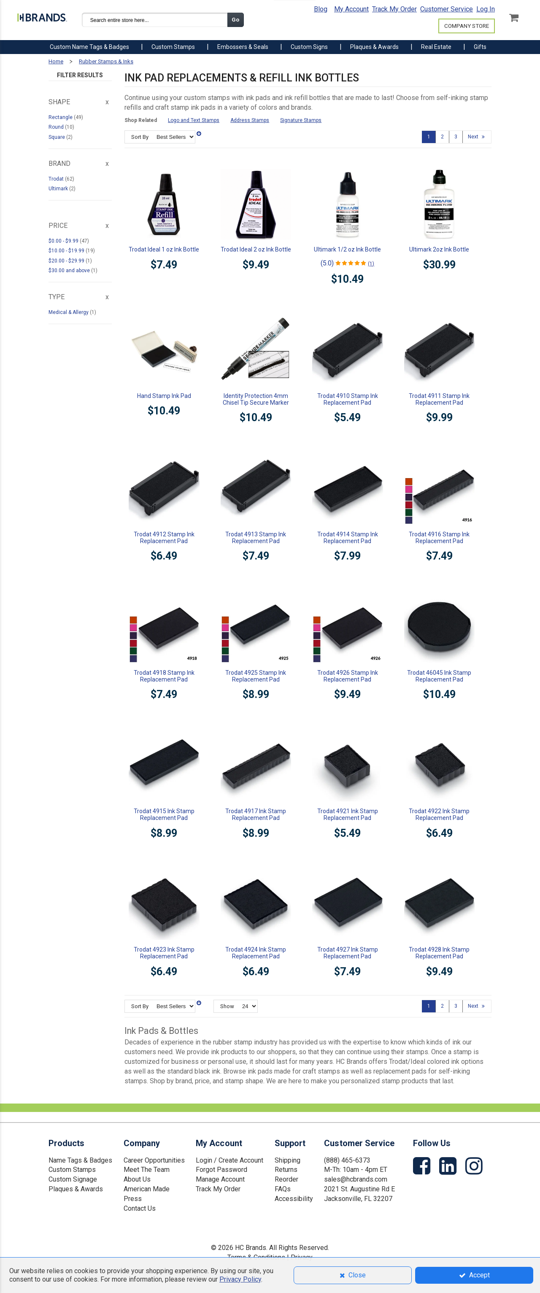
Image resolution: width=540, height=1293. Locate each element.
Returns (286, 1170)
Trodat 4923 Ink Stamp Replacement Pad (164, 953)
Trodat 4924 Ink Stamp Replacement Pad (255, 953)
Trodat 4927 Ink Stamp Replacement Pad (347, 953)
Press (133, 1199)
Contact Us (140, 1208)
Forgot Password (221, 1170)
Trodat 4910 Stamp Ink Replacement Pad (347, 399)
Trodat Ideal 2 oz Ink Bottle (256, 249)
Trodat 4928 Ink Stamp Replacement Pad (439, 953)
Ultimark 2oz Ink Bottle (439, 249)
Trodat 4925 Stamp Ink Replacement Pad (255, 676)
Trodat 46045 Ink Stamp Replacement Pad (439, 676)
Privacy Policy (240, 1279)
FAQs (283, 1189)
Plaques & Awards (76, 1189)
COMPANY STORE (466, 26)
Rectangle (61, 117)
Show (227, 1006)
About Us (137, 1179)
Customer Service (446, 9)
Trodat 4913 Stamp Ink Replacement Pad (255, 537)
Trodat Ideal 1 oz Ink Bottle (164, 249)
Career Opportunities (154, 1160)
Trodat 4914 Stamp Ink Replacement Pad (347, 537)
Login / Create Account (229, 1160)
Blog (320, 9)
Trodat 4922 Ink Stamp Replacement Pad (439, 814)
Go (235, 19)
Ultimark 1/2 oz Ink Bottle (347, 249)
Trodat (57, 179)
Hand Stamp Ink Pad (164, 395)
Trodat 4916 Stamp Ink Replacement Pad (439, 537)
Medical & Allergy (69, 312)
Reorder (286, 1179)
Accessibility (294, 1199)
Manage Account (220, 1179)
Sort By (139, 137)
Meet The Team (147, 1170)
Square (57, 137)
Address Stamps (249, 120)
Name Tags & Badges (80, 1160)
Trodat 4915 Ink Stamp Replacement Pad (164, 814)
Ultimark (59, 189)
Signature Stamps (300, 120)
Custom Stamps (72, 1170)
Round (57, 127)
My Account (351, 9)
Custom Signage (73, 1179)
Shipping (287, 1160)
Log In (485, 9)
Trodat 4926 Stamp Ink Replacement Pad (347, 676)
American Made (147, 1189)
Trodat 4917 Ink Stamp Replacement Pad (255, 814)
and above (70, 270)
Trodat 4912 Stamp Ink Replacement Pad (164, 537)
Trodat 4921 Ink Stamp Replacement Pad (347, 814)
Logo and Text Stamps (193, 120)
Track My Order (394, 9)
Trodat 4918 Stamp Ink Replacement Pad (164, 676)
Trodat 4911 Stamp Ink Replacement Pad (439, 399)
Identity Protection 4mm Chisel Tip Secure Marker (256, 399)
